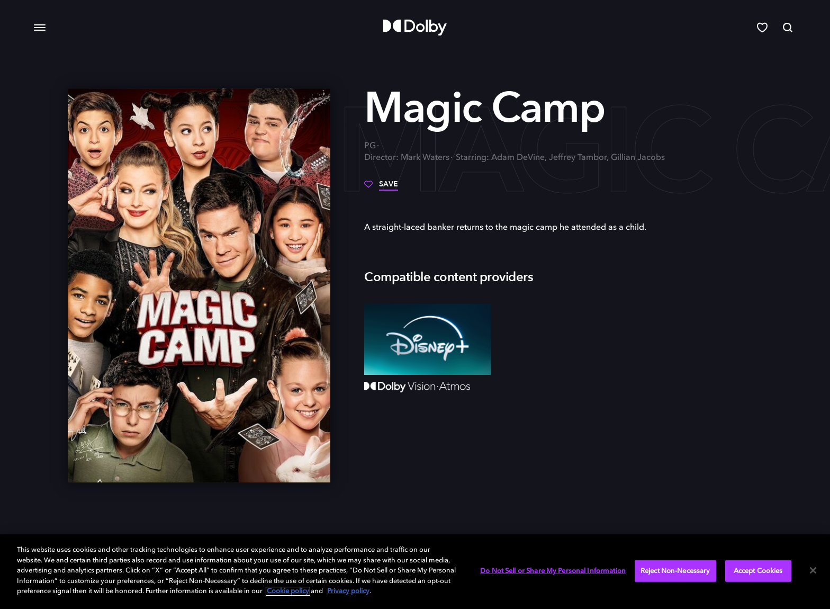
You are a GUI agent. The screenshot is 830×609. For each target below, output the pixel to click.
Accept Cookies (758, 570)
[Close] (813, 570)
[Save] (381, 188)
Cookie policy (288, 591)
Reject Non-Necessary (675, 570)
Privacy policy (348, 591)
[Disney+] (427, 339)
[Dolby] (415, 27)
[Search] (787, 27)
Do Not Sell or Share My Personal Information (553, 570)
